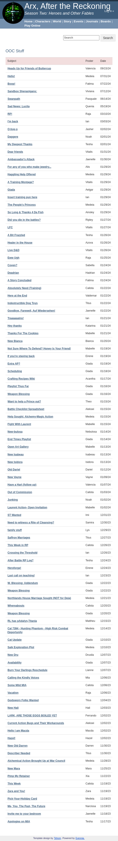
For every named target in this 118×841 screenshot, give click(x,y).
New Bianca (15, 341)
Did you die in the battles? (24, 219)
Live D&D (13, 250)
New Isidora (15, 462)
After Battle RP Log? (20, 560)
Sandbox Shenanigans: (22, 91)
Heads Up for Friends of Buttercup (29, 68)
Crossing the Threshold (22, 552)
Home (28, 21)
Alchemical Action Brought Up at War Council (36, 760)
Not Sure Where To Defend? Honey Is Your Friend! (39, 348)
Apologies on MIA (19, 821)
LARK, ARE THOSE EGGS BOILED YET (32, 715)
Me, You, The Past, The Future (26, 806)
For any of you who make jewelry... (29, 166)
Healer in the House (20, 242)
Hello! (11, 76)
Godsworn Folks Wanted (23, 700)
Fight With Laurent (19, 424)
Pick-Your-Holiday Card (22, 798)
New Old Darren (18, 745)
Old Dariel (14, 469)
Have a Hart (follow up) (22, 484)
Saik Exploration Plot (21, 647)
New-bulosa (15, 431)
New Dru (13, 654)
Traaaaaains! (16, 318)
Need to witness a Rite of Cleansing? (31, 522)
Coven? (12, 265)
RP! (10, 113)
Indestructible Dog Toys (23, 303)
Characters (42, 21)
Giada (11, 189)
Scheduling (15, 371)
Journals (92, 21)
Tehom (57, 838)
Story (67, 21)
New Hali (13, 707)
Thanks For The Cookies (23, 333)
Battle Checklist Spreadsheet (26, 409)
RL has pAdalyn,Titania (22, 620)
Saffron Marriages (19, 537)
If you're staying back (21, 356)
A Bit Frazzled (16, 235)
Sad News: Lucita (19, 106)
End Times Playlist (19, 439)
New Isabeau (16, 454)
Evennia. (80, 838)
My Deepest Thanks (20, 144)
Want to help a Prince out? (24, 401)
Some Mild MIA (17, 685)
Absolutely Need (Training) (24, 288)
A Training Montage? (21, 182)
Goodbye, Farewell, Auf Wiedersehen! (31, 310)
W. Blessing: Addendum (23, 583)
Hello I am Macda (18, 730)
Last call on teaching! (21, 575)
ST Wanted (14, 515)
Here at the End (17, 295)
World (57, 21)
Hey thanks (15, 325)
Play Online (32, 25)
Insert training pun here (22, 197)
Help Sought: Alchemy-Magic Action (30, 416)
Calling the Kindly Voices (23, 677)
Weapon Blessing (19, 394)
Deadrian (13, 272)
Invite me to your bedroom (24, 813)
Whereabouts (16, 605)
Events (78, 21)
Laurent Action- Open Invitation (27, 507)
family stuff (15, 530)
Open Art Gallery (18, 446)
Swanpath (14, 98)
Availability (15, 662)
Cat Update (15, 639)
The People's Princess (22, 204)
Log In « (109, 11)
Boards (106, 21)
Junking (13, 499)
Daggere (13, 136)
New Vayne (15, 477)
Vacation (13, 692)
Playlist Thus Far (18, 386)
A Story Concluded (19, 280)
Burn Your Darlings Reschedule (27, 670)
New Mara (14, 768)
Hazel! (11, 738)
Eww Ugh (13, 257)
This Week (14, 783)
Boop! (11, 83)
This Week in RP (18, 545)
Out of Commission (20, 492)
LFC (10, 227)
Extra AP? (14, 363)
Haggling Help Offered (22, 174)
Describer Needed (19, 753)
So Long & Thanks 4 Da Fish (25, 212)
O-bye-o (13, 129)
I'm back (13, 121)
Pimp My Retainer (19, 776)
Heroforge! (14, 568)
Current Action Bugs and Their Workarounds (36, 723)
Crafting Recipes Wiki (21, 378)
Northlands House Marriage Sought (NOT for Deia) (39, 598)
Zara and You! (16, 791)
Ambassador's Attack (21, 159)
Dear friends (15, 151)
